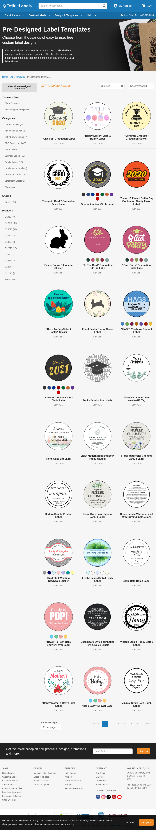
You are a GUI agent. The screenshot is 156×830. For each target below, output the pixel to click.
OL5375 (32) (11, 229)
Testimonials (102, 784)
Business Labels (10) (15, 156)
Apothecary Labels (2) (15, 130)
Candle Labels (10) (14, 162)
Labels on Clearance (12, 792)
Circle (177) (10, 202)
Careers (99, 777)
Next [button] (147, 723)
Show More (10, 187)
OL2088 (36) (11, 223)
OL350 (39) (10, 217)
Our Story (100, 773)
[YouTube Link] (119, 796)
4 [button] (124, 723)
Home (5, 77)
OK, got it (146, 822)
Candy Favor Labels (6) (16, 168)
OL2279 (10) (11, 248)
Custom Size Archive (12, 788)
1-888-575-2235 (144, 15)
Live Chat (127, 15)
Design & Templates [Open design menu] (68, 15)
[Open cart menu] (147, 6)
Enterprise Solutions (11, 796)
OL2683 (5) (10, 260)
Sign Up (143, 751)
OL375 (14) (10, 235)
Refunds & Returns (74, 788)
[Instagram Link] (103, 796)
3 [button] (118, 723)
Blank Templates (12, 103)
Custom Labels (9, 777)
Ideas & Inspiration (42, 784)
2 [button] (111, 723)
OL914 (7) (9, 254)
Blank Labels (8, 773)
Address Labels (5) (14, 124)
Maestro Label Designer (45, 773)
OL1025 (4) (10, 273)
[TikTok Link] (109, 796)
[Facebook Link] (98, 796)
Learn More (129, 822)
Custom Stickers (10, 780)
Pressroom (101, 780)
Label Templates (17, 77)
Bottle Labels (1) (12, 149)
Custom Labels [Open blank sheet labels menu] (39, 15)
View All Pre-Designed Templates (19, 87)
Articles (68, 777)
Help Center (70, 773)
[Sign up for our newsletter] (113, 751)
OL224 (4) (9, 267)
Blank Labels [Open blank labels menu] (14, 15)
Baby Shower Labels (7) (16, 137)
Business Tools (41, 780)
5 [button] (131, 723)
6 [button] (138, 723)
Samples (69, 784)
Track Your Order (73, 780)
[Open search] (104, 6)
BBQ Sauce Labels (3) (15, 143)
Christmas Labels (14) (15, 174)
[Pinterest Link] (114, 796)
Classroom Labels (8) (15, 181)
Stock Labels (8, 784)
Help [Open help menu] (91, 15)
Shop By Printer (9, 800)
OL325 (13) (10, 242)
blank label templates (16, 58)
